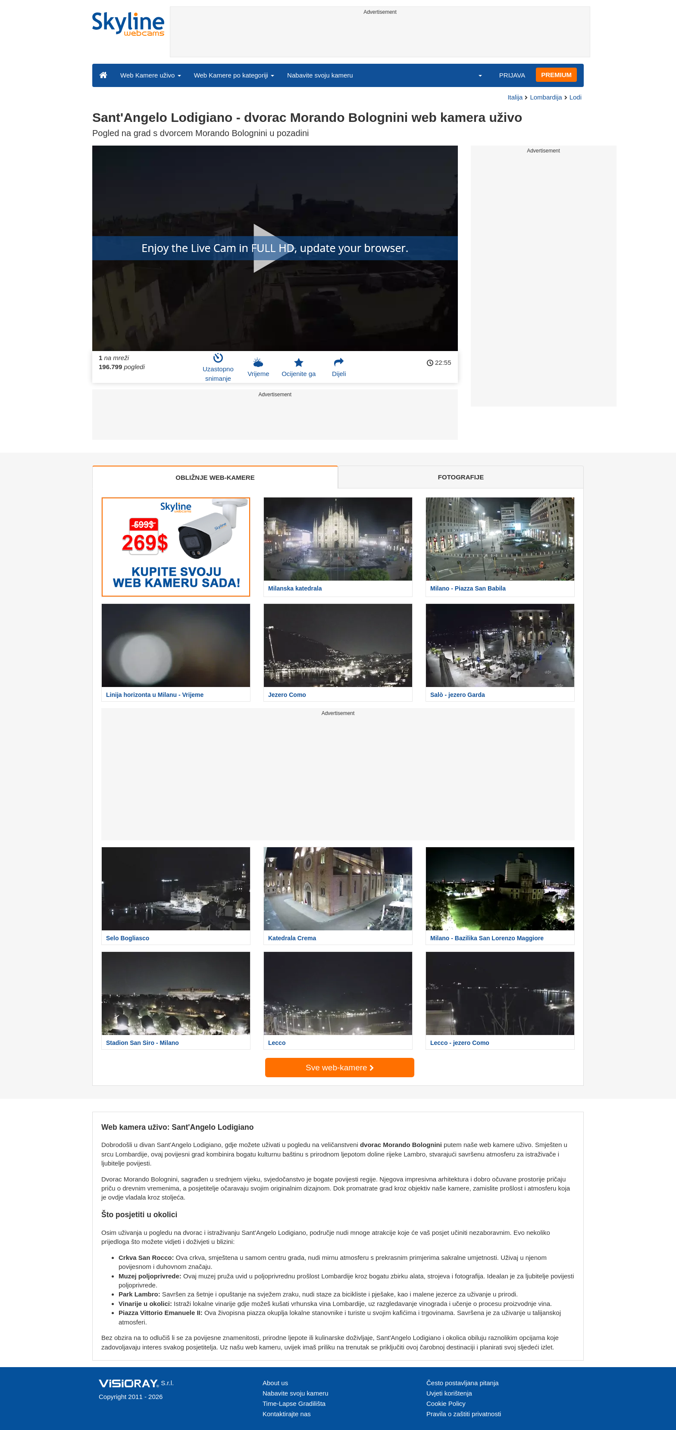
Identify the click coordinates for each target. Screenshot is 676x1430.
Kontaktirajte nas (287, 1414)
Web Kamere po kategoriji (234, 75)
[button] (474, 75)
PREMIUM (556, 74)
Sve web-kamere (340, 1067)
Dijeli (339, 367)
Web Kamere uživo (150, 75)
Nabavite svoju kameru (320, 75)
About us (275, 1382)
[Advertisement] (380, 37)
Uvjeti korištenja (449, 1393)
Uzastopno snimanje (218, 367)
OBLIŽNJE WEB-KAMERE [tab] (214, 477)
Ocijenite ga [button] (299, 367)
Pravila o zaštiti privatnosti (463, 1414)
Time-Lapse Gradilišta (294, 1403)
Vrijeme (258, 367)
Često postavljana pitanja (462, 1382)
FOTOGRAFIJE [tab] (461, 477)
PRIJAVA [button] (512, 75)
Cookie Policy (446, 1403)
